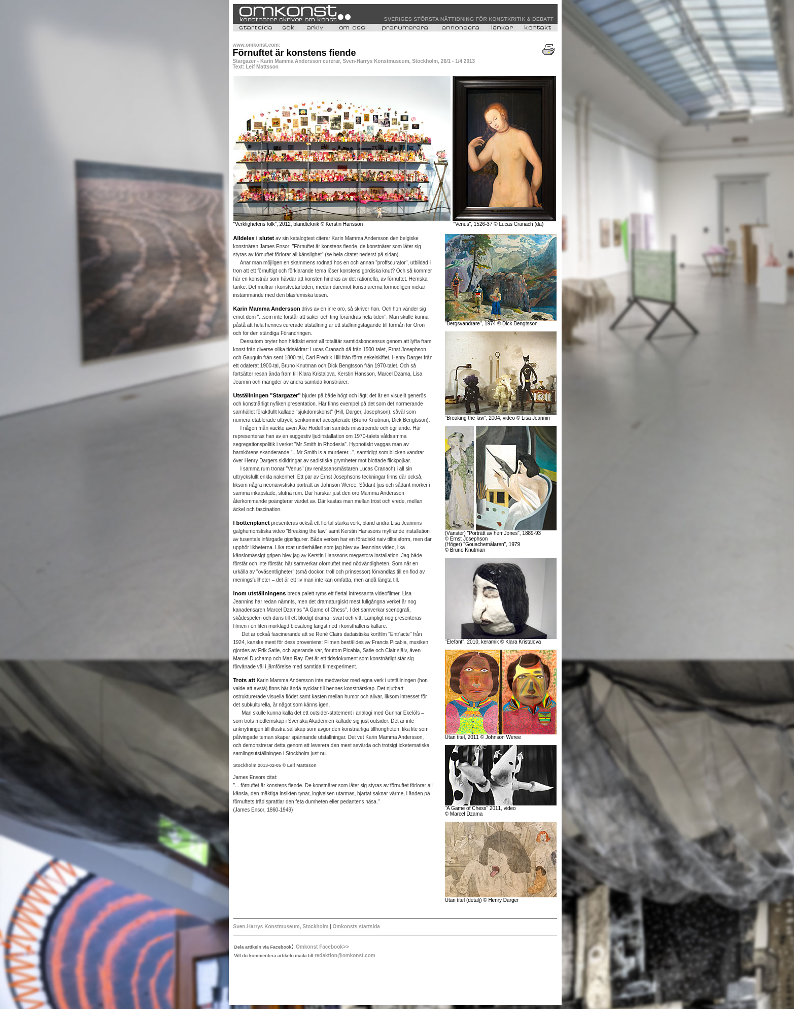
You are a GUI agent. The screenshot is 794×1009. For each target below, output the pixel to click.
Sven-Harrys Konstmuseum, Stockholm (281, 926)
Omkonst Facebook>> (322, 947)
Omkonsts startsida (355, 926)
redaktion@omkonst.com (345, 955)
